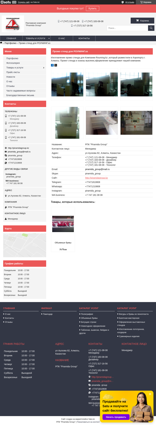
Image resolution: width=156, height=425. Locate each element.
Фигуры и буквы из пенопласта (134, 314)
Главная (11, 38)
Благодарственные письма (20, 95)
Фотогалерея (13, 63)
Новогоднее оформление (93, 326)
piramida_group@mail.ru (97, 169)
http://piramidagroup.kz (96, 178)
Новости (10, 77)
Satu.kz (91, 419)
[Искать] (151, 28)
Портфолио (10, 43)
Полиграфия (87, 314)
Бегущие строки (88, 322)
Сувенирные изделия (129, 336)
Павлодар (48, 314)
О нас (61, 38)
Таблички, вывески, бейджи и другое (94, 331)
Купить (93, 8)
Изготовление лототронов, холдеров (130, 331)
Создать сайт (24, 2)
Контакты (84, 38)
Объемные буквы (63, 242)
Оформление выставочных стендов (131, 323)
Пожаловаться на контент (88, 422)
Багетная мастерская (129, 318)
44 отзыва (129, 2)
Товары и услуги (35, 38)
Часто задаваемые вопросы (20, 90)
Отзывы (10, 86)
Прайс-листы (13, 72)
